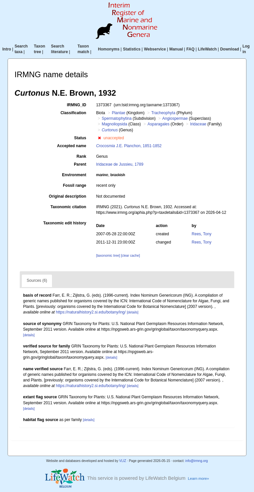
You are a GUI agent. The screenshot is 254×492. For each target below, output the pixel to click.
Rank (81, 156)
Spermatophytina (117, 118)
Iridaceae (198, 124)
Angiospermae (175, 118)
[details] (132, 312)
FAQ (190, 49)
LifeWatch (207, 49)
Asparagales (159, 124)
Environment (74, 175)
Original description (67, 196)
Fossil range (74, 185)
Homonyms (108, 49)
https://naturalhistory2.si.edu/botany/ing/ (91, 312)
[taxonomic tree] (108, 255)
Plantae (118, 113)
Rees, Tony (202, 234)
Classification (73, 113)
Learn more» (198, 478)
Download (229, 49)
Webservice (155, 49)
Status (80, 138)
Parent (80, 164)
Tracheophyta (163, 113)
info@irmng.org (196, 461)
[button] (99, 138)
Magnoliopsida (114, 124)
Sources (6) (37, 280)
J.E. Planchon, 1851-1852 (129, 146)
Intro (6, 49)
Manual (176, 49)
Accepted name (71, 146)
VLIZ (122, 461)
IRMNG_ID (76, 105)
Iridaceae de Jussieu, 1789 (119, 164)
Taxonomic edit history (64, 223)
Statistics (131, 49)
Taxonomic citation (68, 207)
